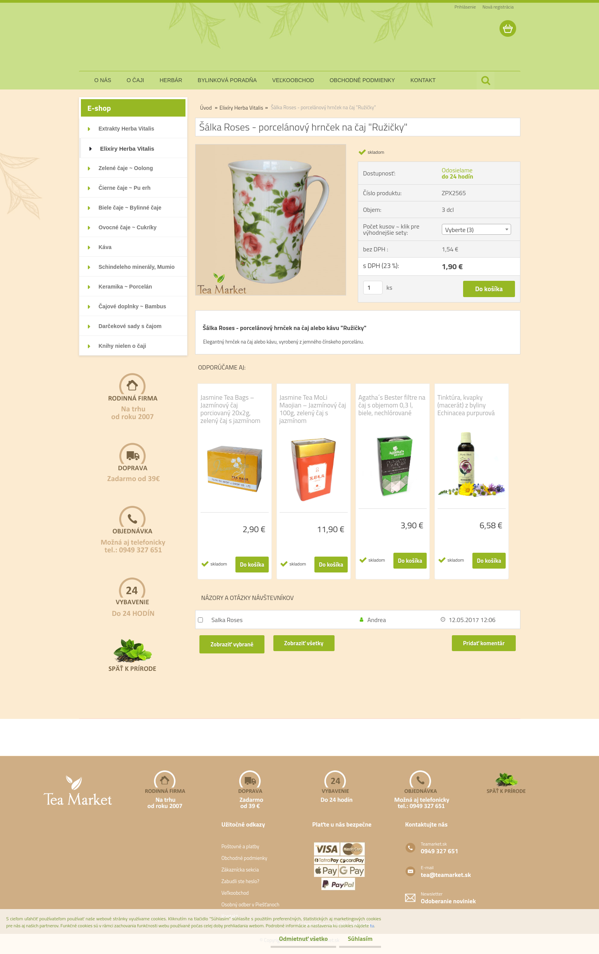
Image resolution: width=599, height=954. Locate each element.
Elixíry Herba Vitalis (241, 107)
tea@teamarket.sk (446, 874)
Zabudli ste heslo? (240, 881)
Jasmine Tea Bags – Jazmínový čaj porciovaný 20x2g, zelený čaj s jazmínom (231, 409)
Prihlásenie (465, 6)
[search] (485, 80)
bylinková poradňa (227, 80)
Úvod (206, 107)
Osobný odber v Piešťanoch (250, 904)
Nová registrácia (498, 6)
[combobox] (476, 229)
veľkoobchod (293, 80)
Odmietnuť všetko (299, 938)
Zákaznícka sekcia (240, 869)
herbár (171, 80)
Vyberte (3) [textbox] (459, 229)
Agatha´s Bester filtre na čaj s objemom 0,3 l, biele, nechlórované (392, 405)
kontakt (423, 80)
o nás (103, 80)
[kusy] (373, 287)
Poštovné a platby (240, 846)
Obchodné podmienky (244, 858)
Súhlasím (359, 938)
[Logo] (132, 36)
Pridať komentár (483, 643)
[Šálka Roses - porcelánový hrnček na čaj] (271, 147)
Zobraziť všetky (306, 643)
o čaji (135, 80)
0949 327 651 (439, 850)
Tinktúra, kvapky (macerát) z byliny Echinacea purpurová (466, 405)
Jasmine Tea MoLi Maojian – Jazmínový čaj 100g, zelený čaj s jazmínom (313, 409)
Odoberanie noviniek (448, 900)
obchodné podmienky (362, 80)
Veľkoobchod (235, 893)
